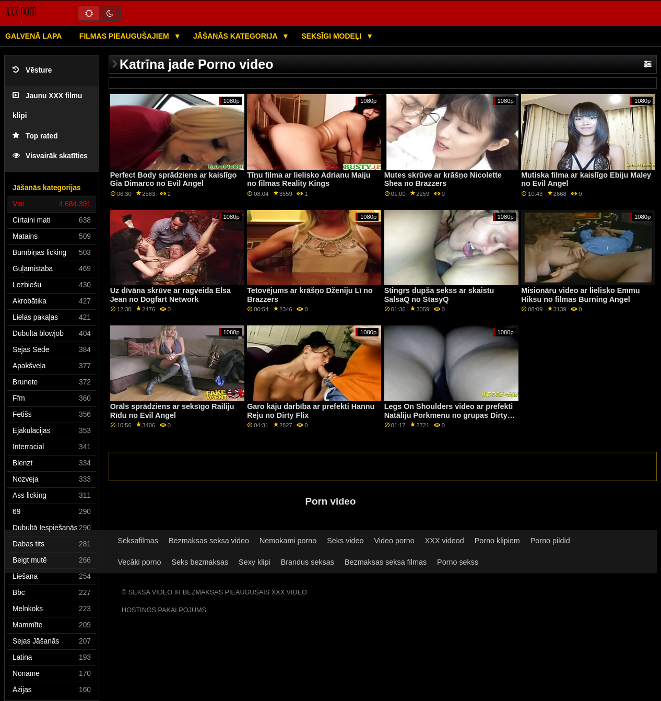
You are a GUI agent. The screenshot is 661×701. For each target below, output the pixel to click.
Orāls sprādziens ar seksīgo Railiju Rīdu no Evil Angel (172, 410)
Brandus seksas (307, 562)
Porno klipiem (497, 540)
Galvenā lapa (33, 36)
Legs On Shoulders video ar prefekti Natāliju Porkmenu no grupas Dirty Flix (448, 415)
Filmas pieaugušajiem (125, 36)
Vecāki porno (139, 562)
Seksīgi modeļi (332, 36)
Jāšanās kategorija (236, 36)
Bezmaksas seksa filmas (386, 562)
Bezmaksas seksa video (209, 540)
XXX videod (444, 540)
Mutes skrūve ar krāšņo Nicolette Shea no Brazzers (443, 179)
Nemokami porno (287, 540)
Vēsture (32, 70)
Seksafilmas (138, 540)
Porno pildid (550, 540)
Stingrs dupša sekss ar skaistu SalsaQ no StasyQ (439, 294)
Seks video (345, 540)
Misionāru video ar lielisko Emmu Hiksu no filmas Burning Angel (580, 294)
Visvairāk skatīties (50, 156)
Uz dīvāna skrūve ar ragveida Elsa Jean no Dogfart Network (170, 294)
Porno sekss (457, 562)
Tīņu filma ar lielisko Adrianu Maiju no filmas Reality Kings (308, 179)
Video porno (394, 540)
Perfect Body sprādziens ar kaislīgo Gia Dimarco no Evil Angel (173, 179)
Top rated (35, 136)
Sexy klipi (254, 562)
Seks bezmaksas (200, 562)
